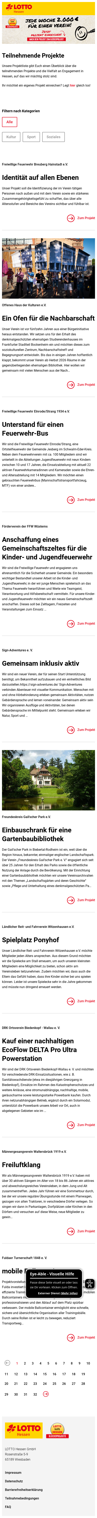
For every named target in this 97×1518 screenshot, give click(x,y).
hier (73, 85)
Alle (9, 122)
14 (35, 1374)
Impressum (13, 1473)
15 (45, 1374)
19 (83, 1374)
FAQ (8, 1507)
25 (54, 1384)
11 (6, 1374)
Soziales (53, 137)
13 (25, 1374)
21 (16, 1384)
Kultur (11, 137)
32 (35, 1394)
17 (64, 1374)
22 (25, 1384)
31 (25, 1394)
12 (16, 1374)
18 (73, 1374)
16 (54, 1374)
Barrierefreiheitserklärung (24, 1490)
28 (83, 1384)
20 (6, 1384)
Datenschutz (14, 1481)
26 (64, 1384)
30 (16, 1394)
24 (45, 1384)
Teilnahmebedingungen (22, 1498)
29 (6, 1394)
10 (88, 1363)
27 (73, 1384)
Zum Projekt (86, 218)
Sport (31, 137)
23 (35, 1384)
